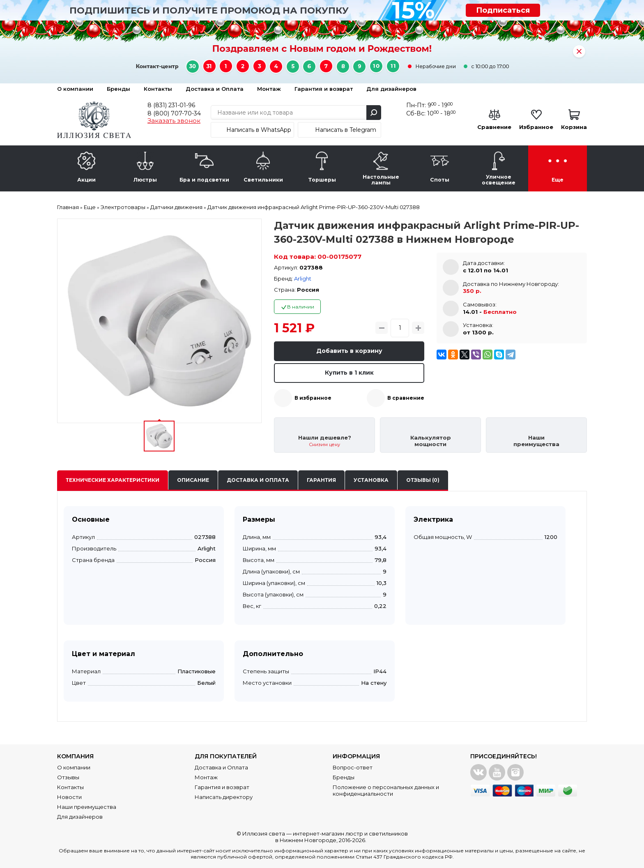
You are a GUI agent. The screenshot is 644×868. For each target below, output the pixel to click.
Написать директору (224, 797)
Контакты (158, 88)
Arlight (302, 278)
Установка (371, 480)
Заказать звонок (173, 120)
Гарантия (321, 480)
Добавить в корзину (349, 351)
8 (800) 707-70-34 (174, 113)
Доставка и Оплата (215, 88)
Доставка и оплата (258, 480)
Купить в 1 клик (349, 372)
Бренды (118, 88)
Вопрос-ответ (353, 767)
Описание (193, 480)
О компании (75, 88)
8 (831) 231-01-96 (171, 105)
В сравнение (405, 398)
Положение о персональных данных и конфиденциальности (386, 790)
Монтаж (269, 88)
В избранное (312, 398)
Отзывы (68, 777)
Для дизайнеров (391, 88)
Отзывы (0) (422, 480)
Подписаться (503, 10)
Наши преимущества (86, 807)
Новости (69, 797)
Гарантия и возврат (323, 88)
